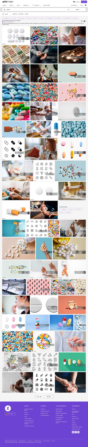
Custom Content (27, 418)
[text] (37, 9)
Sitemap (53, 440)
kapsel (76, 18)
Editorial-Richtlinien (22, 440)
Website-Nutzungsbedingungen (11, 440)
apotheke (21, 18)
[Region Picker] (10, 413)
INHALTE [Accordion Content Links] (26, 406)
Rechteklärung (59, 411)
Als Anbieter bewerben (29, 426)
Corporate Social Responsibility (75, 412)
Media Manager (59, 409)
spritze (14, 18)
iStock (73, 420)
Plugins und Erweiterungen (61, 413)
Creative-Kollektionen (29, 420)
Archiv (25, 416)
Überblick (43, 409)
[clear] (69, 9)
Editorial (26, 414)
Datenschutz (30, 440)
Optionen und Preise (45, 411)
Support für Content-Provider (28, 423)
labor (28, 18)
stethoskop (58, 18)
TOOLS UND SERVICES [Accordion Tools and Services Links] (61, 406)
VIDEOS (26, 14)
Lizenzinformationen (38, 440)
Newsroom (74, 416)
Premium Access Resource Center (61, 422)
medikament (6, 18)
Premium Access (44, 413)
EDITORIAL (21, 14)
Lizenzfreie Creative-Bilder (28, 409)
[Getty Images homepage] (8, 2)
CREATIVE (15, 14)
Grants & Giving (75, 418)
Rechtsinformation (46, 440)
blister (35, 18)
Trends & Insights (59, 415)
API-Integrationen (59, 417)
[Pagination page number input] (36, 396)
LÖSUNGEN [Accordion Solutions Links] (43, 406)
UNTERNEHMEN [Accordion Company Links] (75, 406)
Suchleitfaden (58, 419)
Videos (25, 412)
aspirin (42, 18)
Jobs (73, 414)
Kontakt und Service (76, 429)
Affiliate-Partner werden (77, 426)
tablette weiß (67, 18)
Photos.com (74, 424)
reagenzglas (50, 18)
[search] (5, 9)
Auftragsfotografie (45, 415)
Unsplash (74, 422)
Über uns (74, 409)
